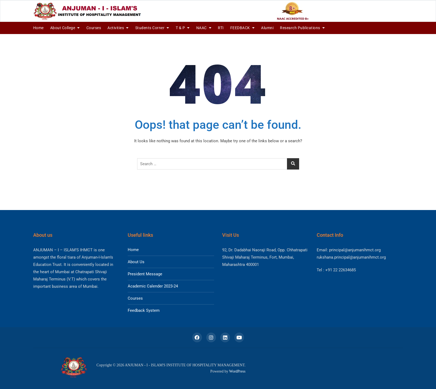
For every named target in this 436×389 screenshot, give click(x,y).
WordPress (237, 371)
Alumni (267, 28)
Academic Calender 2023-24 (153, 286)
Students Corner (150, 28)
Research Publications (300, 28)
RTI (221, 28)
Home (38, 28)
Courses (93, 28)
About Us (136, 261)
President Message (145, 274)
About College (62, 28)
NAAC (201, 28)
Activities (115, 28)
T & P (180, 28)
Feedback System (144, 310)
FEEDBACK (240, 28)
